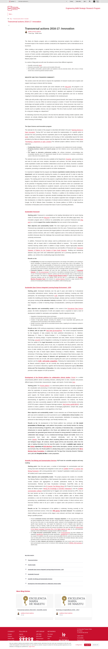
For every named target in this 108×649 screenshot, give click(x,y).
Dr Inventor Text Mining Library (55, 486)
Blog (11, 18)
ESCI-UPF (39, 636)
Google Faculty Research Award (58, 275)
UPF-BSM (38, 634)
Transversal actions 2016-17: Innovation (21, 18)
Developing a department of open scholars (38, 141)
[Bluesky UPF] (20, 638)
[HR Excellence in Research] (63, 635)
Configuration (79, 644)
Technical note (81, 640)
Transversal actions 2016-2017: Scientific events (32, 610)
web (26, 137)
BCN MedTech (47, 446)
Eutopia (49, 636)
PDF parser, (56, 511)
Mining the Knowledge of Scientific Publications (57, 488)
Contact (71, 1)
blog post (68, 86)
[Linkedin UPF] (26, 638)
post (40, 65)
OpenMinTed (39, 534)
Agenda (21, 634)
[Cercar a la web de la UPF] (90, 1)
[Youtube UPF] (29, 638)
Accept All (87, 644)
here (73, 382)
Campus (10, 636)
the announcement (44, 272)
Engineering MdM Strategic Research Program (83, 8)
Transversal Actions (33, 560)
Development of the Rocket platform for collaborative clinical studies (44, 583)
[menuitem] (12, 14)
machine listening (60, 279)
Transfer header (31, 564)
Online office (78, 1)
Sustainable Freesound (33, 574)
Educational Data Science (75, 308)
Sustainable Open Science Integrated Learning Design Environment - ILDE (46, 569)
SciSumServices (65, 532)
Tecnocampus (39, 638)
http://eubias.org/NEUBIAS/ (71, 404)
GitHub (32, 446)
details (34, 439)
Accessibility (80, 638)
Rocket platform (44, 385)
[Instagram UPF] (23, 638)
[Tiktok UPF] (32, 638)
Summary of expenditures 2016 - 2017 (67, 610)
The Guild (50, 634)
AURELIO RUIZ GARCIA (34, 31)
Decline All (95, 644)
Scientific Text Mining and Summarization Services (40, 579)
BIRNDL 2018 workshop (75, 543)
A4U (49, 638)
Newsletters (22, 636)
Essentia (68, 159)
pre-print (37, 340)
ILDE (55, 295)
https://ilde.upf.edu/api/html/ (54, 330)
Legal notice (80, 635)
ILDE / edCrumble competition (47, 361)
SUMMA (65, 468)
